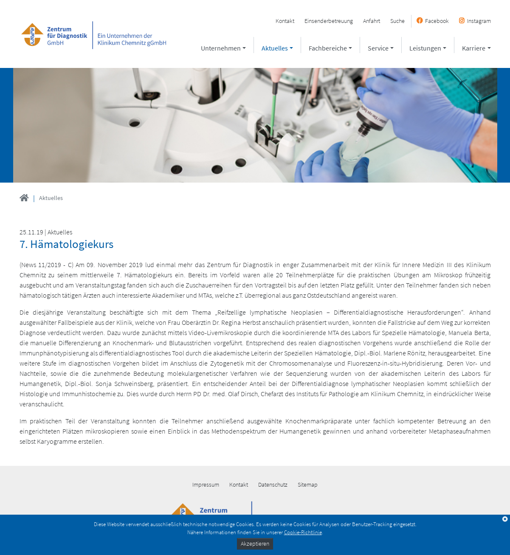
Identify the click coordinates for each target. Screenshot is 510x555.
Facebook (437, 21)
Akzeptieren (255, 543)
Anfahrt (371, 21)
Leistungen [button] (425, 48)
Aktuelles (51, 198)
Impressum (205, 484)
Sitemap (308, 484)
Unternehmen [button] (221, 48)
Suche (397, 21)
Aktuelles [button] (275, 48)
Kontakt (285, 21)
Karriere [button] (473, 48)
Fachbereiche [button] (328, 48)
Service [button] (378, 48)
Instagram (479, 21)
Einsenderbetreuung (328, 21)
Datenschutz (272, 484)
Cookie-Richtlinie (303, 532)
